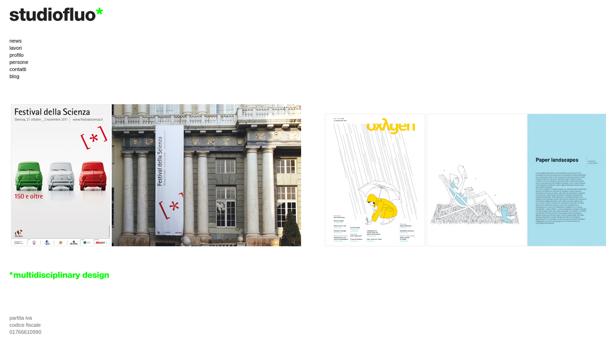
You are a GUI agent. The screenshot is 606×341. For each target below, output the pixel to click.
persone (18, 62)
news (15, 41)
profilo (16, 55)
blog (14, 76)
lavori (15, 48)
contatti (17, 69)
